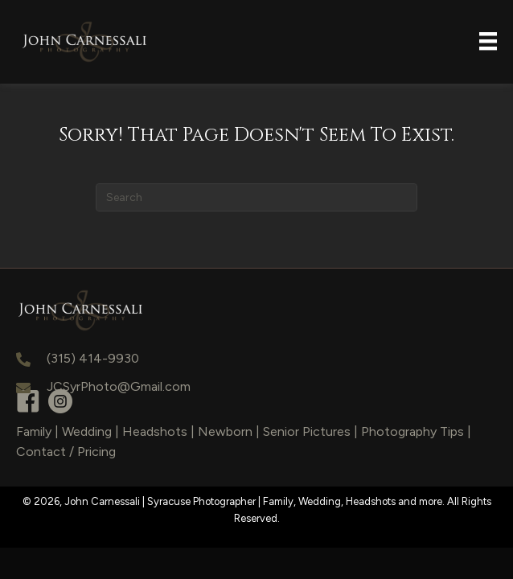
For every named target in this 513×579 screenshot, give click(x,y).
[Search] (256, 197)
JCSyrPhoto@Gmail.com (119, 386)
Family (33, 431)
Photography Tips (412, 431)
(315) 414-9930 (93, 358)
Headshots (154, 431)
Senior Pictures (307, 431)
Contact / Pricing (66, 451)
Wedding (87, 431)
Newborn (225, 431)
